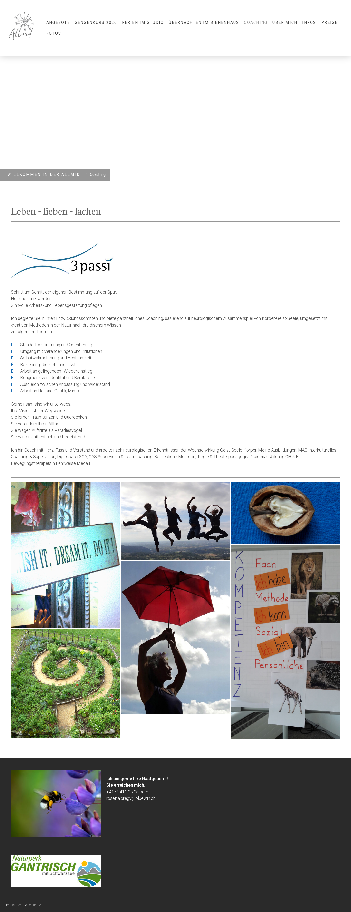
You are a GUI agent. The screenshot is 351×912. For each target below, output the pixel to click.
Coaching (255, 22)
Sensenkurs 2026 (96, 22)
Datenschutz (32, 905)
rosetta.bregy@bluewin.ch (131, 798)
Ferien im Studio (143, 22)
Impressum (14, 905)
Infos (309, 22)
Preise (329, 22)
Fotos (53, 33)
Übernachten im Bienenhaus (204, 22)
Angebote (58, 22)
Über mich (284, 22)
